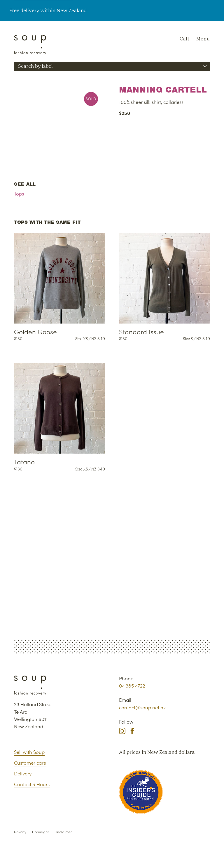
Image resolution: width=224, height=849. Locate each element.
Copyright (40, 831)
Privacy (20, 831)
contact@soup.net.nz (142, 707)
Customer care (30, 762)
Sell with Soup (29, 751)
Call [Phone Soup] (184, 39)
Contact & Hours (32, 784)
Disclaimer (63, 831)
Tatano (24, 461)
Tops (19, 193)
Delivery (23, 773)
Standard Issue (141, 331)
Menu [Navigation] (203, 39)
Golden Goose (35, 331)
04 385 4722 (132, 685)
